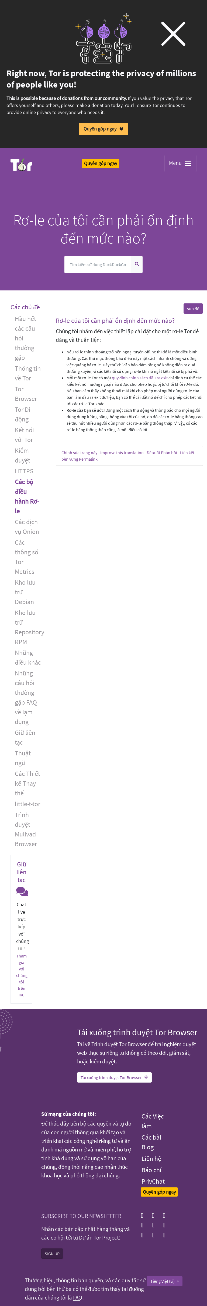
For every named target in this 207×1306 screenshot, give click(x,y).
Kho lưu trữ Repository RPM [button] (29, 627)
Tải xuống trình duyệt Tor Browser (114, 1077)
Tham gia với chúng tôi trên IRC (21, 975)
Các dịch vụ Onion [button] (27, 527)
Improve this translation (122, 452)
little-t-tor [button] (27, 804)
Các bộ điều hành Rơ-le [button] (27, 496)
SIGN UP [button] (52, 1253)
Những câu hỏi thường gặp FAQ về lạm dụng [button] (26, 697)
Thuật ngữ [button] (23, 758)
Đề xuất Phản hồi (162, 452)
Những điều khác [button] (28, 657)
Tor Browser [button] (26, 394)
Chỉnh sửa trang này (79, 452)
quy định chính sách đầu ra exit (140, 377)
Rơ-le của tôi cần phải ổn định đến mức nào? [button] (115, 320)
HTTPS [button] (24, 471)
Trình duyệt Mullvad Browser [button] (26, 829)
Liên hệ (151, 1158)
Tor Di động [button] (22, 414)
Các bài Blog (151, 1142)
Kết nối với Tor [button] (24, 435)
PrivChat (153, 1181)
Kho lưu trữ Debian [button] (25, 592)
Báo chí (151, 1170)
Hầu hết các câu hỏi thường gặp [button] (25, 338)
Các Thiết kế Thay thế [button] (27, 783)
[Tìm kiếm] (98, 264)
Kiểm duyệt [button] (22, 455)
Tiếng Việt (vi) (162, 1281)
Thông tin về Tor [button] (28, 373)
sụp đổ (193, 308)
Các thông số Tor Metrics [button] (26, 557)
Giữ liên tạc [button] (25, 737)
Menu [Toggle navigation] (180, 163)
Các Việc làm (153, 1121)
